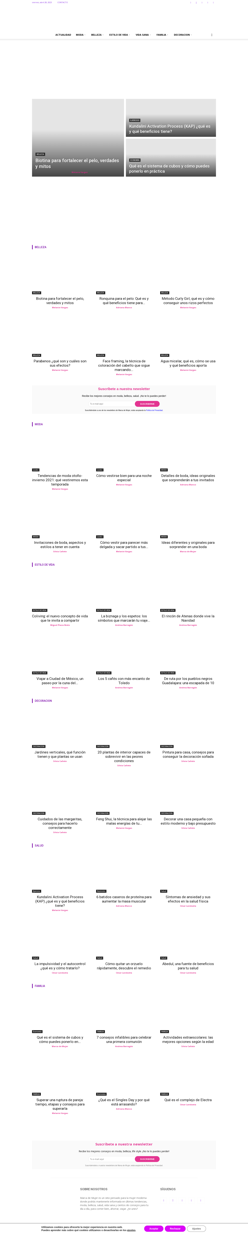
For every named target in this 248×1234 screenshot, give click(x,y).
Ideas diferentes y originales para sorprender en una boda (188, 544)
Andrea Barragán (124, 625)
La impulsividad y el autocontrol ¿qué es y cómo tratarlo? (60, 966)
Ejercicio (134, 120)
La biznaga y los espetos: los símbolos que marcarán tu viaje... (124, 618)
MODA (80, 34)
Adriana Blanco (124, 307)
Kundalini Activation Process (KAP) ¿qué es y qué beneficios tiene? (60, 901)
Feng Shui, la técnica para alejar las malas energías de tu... (124, 821)
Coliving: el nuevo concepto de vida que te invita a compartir (60, 618)
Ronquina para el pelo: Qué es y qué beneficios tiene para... (124, 301)
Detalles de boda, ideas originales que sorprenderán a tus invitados (188, 478)
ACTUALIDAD (63, 34)
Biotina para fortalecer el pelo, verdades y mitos (60, 301)
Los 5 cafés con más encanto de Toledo (124, 681)
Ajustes (196, 1228)
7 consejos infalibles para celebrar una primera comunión (124, 1039)
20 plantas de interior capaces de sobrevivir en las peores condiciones (124, 756)
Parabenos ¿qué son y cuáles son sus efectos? (60, 363)
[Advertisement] (124, 73)
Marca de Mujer (188, 551)
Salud (163, 891)
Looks (35, 470)
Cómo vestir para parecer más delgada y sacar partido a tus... (124, 544)
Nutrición (101, 891)
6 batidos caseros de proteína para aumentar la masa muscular (124, 899)
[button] (212, 35)
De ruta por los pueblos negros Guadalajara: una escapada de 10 (188, 681)
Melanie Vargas (80, 172)
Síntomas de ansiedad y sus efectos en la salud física (188, 899)
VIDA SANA (143, 34)
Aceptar (153, 1228)
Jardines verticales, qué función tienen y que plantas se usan (59, 754)
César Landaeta (188, 906)
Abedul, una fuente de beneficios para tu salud (188, 966)
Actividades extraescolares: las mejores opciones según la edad (188, 1039)
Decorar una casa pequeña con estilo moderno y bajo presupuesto (188, 821)
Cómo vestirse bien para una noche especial (124, 478)
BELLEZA (97, 34)
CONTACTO (62, 2)
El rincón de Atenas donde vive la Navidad (188, 618)
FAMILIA (162, 34)
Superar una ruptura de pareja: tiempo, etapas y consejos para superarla (60, 1104)
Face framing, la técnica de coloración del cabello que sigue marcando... (124, 365)
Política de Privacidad (154, 410)
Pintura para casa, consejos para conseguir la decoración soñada (188, 754)
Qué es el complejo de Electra (188, 1100)
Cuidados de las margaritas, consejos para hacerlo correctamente (60, 823)
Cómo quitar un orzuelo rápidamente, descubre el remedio (124, 966)
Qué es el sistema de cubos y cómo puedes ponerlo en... (60, 1039)
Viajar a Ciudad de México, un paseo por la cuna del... (60, 681)
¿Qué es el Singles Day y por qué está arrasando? (124, 1102)
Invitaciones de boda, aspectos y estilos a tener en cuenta (60, 544)
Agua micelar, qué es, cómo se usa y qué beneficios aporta (188, 363)
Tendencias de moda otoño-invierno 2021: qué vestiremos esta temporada (60, 480)
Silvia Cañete (60, 551)
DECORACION (183, 34)
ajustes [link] (131, 1230)
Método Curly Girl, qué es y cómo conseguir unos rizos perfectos (188, 301)
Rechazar (175, 1228)
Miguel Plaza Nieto (60, 625)
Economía (134, 160)
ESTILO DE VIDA (119, 34)
